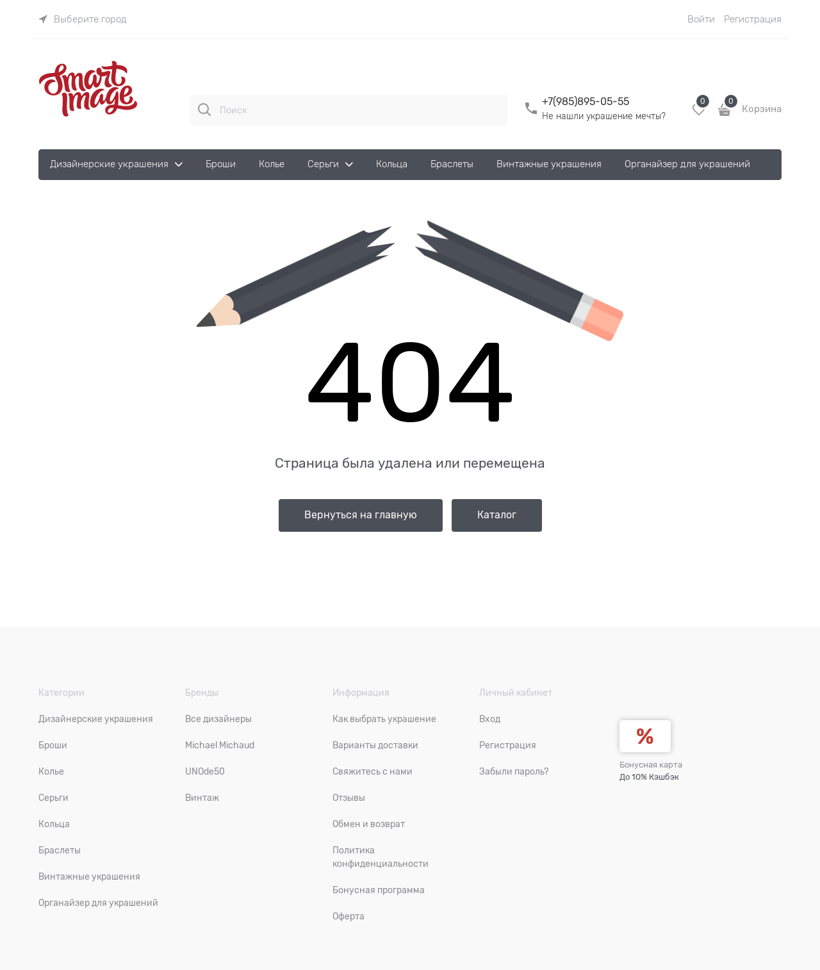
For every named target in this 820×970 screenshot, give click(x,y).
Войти (701, 19)
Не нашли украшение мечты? (604, 116)
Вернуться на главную (360, 515)
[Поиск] (204, 109)
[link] (82, 19)
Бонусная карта (650, 764)
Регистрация (753, 19)
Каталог (496, 515)
